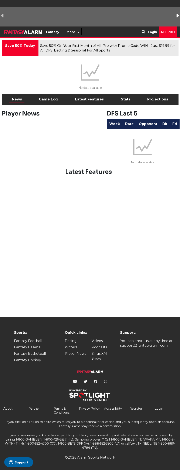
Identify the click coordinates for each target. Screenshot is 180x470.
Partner (34, 408)
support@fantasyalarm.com (144, 345)
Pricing (71, 341)
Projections (157, 99)
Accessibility (113, 408)
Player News (75, 354)
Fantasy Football (28, 341)
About (8, 408)
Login (152, 32)
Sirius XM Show (99, 356)
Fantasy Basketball (30, 354)
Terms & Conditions (61, 411)
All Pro (167, 32)
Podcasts (99, 347)
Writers (71, 347)
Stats (125, 99)
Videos (97, 341)
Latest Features (89, 99)
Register (135, 408)
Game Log (48, 99)
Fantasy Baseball (28, 347)
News (17, 99)
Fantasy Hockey (27, 360)
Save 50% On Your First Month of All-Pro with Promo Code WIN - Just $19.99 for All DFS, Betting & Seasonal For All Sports (107, 48)
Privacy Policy (89, 408)
